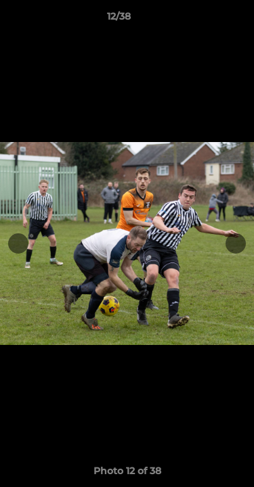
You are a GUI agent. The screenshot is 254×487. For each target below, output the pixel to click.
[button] (205, 20)
